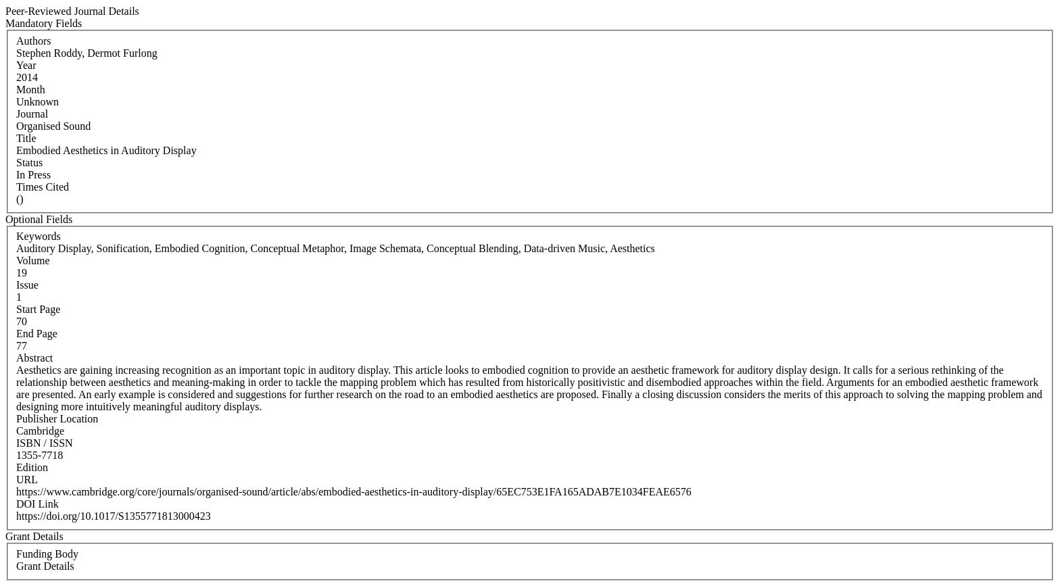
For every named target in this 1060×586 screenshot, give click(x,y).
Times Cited (42, 187)
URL (27, 479)
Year (26, 65)
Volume (32, 260)
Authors (33, 41)
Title (26, 138)
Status (29, 162)
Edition (32, 467)
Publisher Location (57, 418)
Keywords (38, 236)
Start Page (38, 309)
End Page (36, 333)
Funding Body (47, 554)
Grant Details (45, 566)
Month (30, 89)
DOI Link (37, 504)
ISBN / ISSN (44, 443)
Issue (27, 285)
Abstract (34, 358)
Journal (32, 114)
